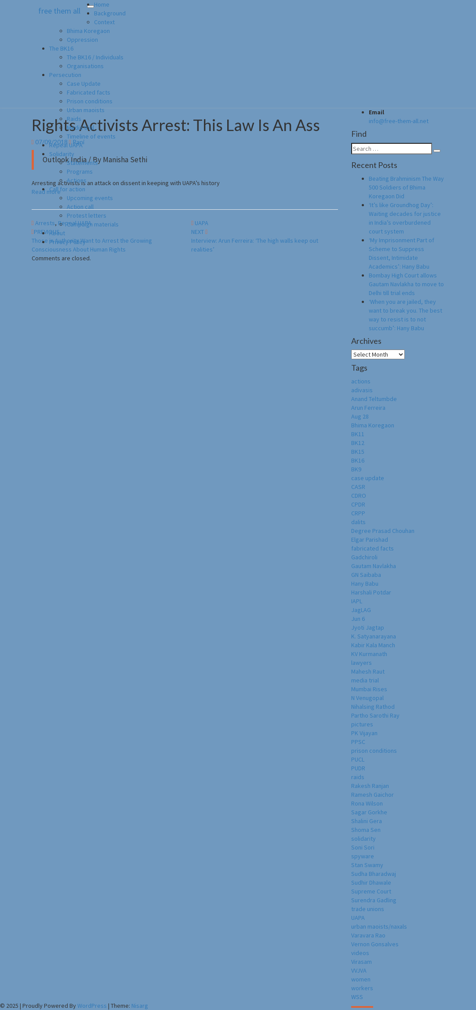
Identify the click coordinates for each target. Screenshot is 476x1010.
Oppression (82, 40)
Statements (82, 163)
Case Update (84, 84)
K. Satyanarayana (373, 636)
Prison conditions (90, 101)
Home (101, 4)
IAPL (356, 601)
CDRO (358, 496)
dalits (358, 522)
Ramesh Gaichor (372, 795)
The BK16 (61, 48)
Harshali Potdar (371, 592)
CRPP (358, 513)
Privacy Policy (67, 242)
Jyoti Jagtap (367, 627)
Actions (77, 180)
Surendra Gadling (373, 900)
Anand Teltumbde (374, 399)
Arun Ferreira (368, 408)
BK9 (356, 469)
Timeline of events (91, 136)
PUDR (358, 768)
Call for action (67, 189)
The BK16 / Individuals (95, 57)
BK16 (357, 460)
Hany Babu (364, 583)
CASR (358, 487)
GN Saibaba (366, 575)
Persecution (65, 75)
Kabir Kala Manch (373, 645)
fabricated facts (372, 548)
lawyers (361, 663)
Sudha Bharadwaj (373, 874)
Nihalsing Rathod (373, 707)
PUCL (357, 759)
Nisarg (139, 1006)
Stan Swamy (367, 865)
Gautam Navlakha (373, 566)
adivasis (362, 390)
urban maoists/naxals (379, 926)
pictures (362, 724)
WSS (357, 997)
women (361, 979)
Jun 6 (358, 619)
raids (357, 777)
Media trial (80, 127)
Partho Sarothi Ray (375, 715)
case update (367, 478)
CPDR (358, 504)
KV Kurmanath (369, 654)
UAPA (358, 918)
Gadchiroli (364, 557)
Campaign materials (93, 224)
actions (361, 381)
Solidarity (61, 154)
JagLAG (361, 610)
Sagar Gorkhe (369, 812)
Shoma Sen (366, 830)
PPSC (358, 742)
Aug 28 (360, 416)
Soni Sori (362, 847)
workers (362, 988)
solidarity (363, 838)
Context (104, 22)
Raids (74, 119)
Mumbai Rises (369, 689)
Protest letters (86, 215)
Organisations (85, 66)
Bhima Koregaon (88, 31)
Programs (80, 171)
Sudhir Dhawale (371, 882)
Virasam (361, 962)
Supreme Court (371, 891)
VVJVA (359, 970)
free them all (59, 11)
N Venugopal (367, 698)
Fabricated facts (88, 92)
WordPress (92, 1006)
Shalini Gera (366, 821)
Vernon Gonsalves (375, 944)
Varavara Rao (368, 935)
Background (110, 13)
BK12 (357, 443)
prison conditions (374, 751)
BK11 (357, 434)
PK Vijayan (364, 733)
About (57, 233)
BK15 (357, 452)
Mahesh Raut (368, 671)
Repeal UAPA (66, 145)
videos (360, 953)
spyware (362, 856)
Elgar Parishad (369, 539)
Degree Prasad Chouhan (382, 531)
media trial (365, 680)
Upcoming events (90, 198)
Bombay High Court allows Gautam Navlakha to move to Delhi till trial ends (406, 284)
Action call (80, 207)
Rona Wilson (367, 803)
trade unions (367, 909)
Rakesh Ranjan (370, 786)
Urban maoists (86, 110)
